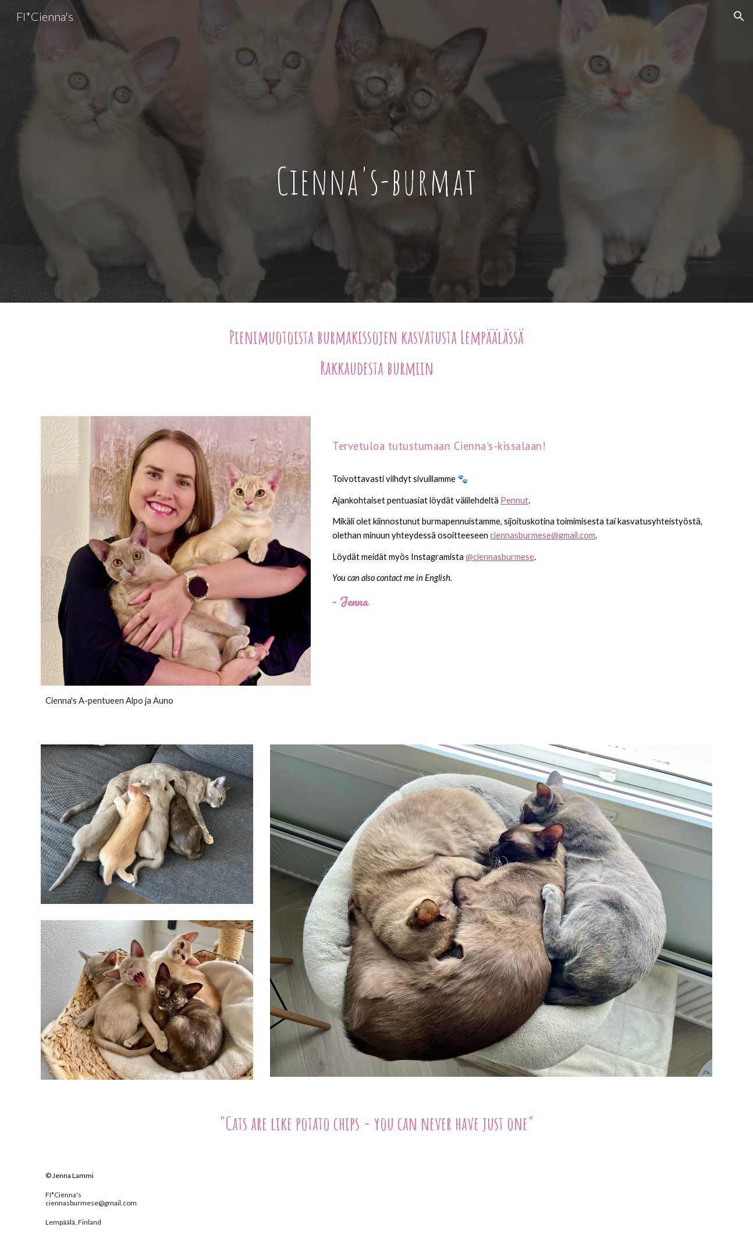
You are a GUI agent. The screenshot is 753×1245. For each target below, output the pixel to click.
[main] (376, 151)
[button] (739, 16)
